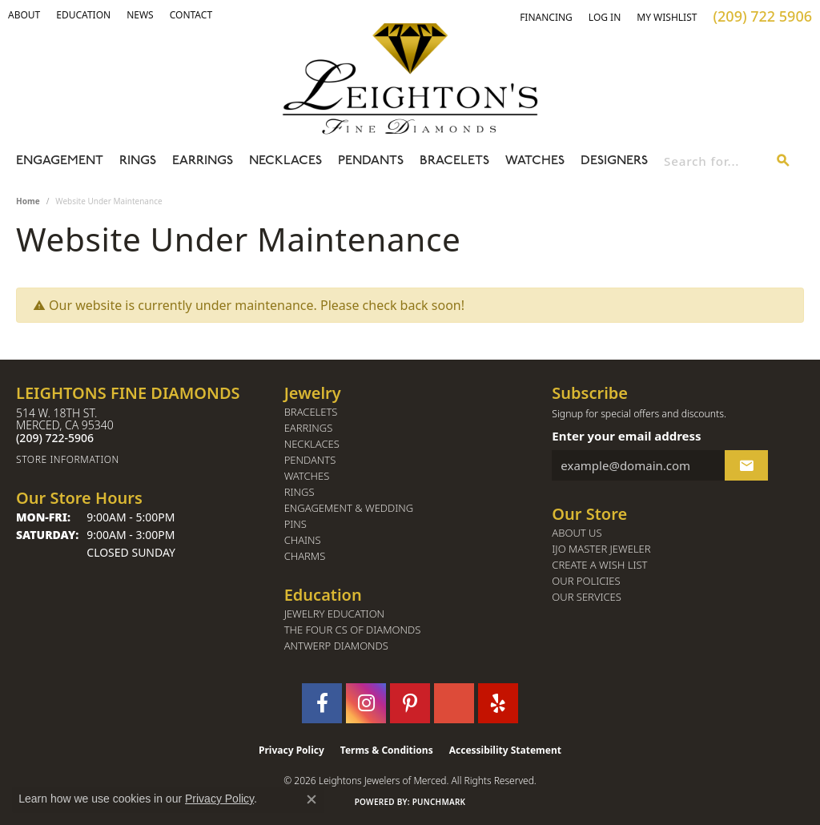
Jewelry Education (334, 614)
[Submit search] (783, 161)
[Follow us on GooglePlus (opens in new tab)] (454, 703)
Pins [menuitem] (295, 524)
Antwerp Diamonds (336, 646)
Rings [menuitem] (299, 492)
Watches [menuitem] (307, 476)
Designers (614, 161)
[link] (83, 15)
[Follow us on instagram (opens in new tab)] (366, 703)
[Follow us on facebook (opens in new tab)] (322, 703)
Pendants (371, 161)
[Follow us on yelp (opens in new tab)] (498, 703)
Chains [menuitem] (302, 540)
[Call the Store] (55, 437)
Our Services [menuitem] (586, 597)
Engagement (59, 161)
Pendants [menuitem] (310, 460)
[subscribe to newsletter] (746, 465)
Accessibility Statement (505, 750)
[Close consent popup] (311, 799)
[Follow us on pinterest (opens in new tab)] (410, 703)
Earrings (202, 161)
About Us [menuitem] (576, 533)
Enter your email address (626, 436)
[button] (24, 15)
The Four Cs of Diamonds (352, 630)
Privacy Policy (291, 750)
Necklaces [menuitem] (312, 444)
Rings (137, 161)
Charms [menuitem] (305, 556)
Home (28, 201)
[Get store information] (142, 459)
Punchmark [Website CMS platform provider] (439, 801)
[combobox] (713, 161)
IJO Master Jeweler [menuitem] (601, 549)
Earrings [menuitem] (308, 428)
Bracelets (454, 161)
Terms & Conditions (386, 750)
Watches (535, 161)
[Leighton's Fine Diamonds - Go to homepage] (410, 78)
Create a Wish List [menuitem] (599, 565)
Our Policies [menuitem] (586, 581)
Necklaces (285, 161)
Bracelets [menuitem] (311, 412)
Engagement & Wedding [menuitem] (349, 508)
